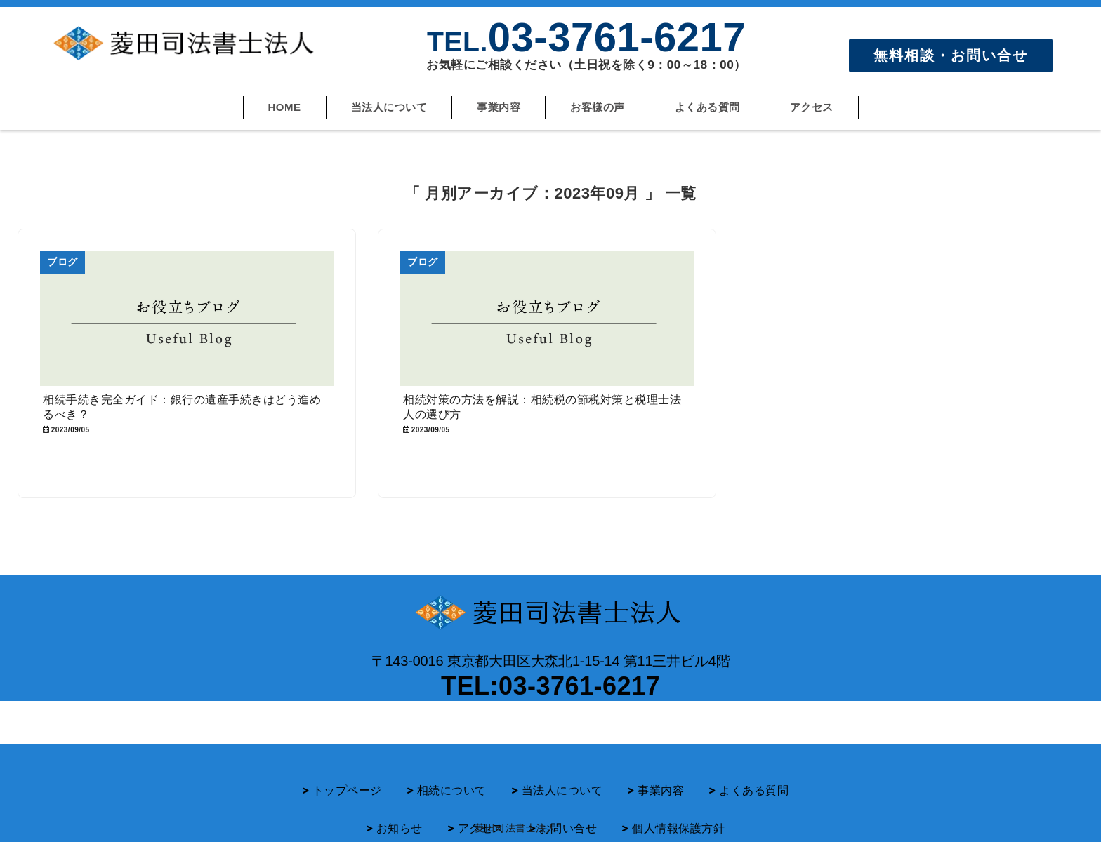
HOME (284, 107)
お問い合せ (568, 808)
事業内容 (498, 107)
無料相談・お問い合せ (950, 55)
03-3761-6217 (586, 37)
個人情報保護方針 (678, 808)
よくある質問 (707, 107)
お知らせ (399, 808)
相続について (452, 770)
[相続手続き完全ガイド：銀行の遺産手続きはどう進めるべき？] (187, 318)
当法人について (389, 107)
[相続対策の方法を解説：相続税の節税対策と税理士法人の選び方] (547, 318)
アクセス (811, 107)
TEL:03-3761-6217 (550, 685)
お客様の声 (597, 107)
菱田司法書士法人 (515, 828)
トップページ (347, 770)
